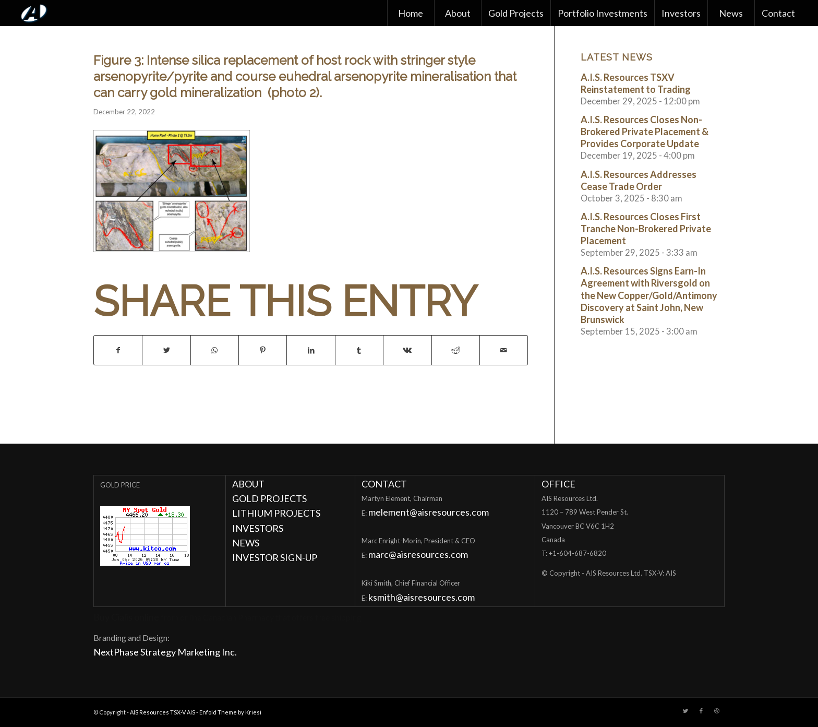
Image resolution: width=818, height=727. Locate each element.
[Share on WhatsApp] (214, 350)
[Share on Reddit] (455, 350)
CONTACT (384, 484)
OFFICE (558, 484)
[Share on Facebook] (118, 350)
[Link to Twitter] (685, 711)
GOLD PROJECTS (269, 498)
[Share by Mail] (503, 350)
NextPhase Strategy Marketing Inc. (165, 652)
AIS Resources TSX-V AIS (162, 712)
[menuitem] (410, 13)
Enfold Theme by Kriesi (230, 712)
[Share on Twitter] (166, 350)
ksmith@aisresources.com (421, 597)
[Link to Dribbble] (717, 711)
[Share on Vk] (407, 350)
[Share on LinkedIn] (310, 350)
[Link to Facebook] (701, 711)
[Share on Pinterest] (262, 350)
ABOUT (248, 484)
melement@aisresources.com (428, 512)
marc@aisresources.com (418, 554)
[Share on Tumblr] (359, 350)
